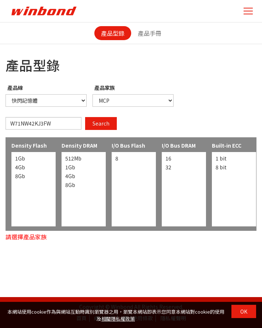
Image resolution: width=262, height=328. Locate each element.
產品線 (15, 87)
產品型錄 (113, 33)
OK (243, 311)
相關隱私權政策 (118, 318)
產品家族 (104, 87)
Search (100, 123)
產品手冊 (149, 33)
